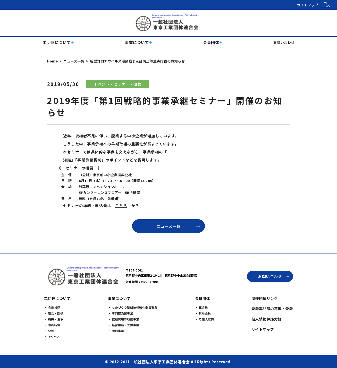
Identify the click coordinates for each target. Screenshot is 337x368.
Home (52, 61)
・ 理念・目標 (53, 313)
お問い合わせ (270, 276)
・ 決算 (49, 331)
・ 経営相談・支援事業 (123, 325)
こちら (121, 205)
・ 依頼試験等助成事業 (123, 319)
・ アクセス (52, 336)
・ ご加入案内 (204, 319)
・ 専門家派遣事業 (120, 313)
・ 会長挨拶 (52, 307)
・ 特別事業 (116, 331)
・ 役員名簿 (52, 325)
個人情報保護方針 (267, 319)
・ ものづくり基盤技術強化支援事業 (133, 307)
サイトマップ (263, 329)
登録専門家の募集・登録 (272, 308)
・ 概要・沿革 (53, 319)
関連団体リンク (265, 298)
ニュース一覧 (73, 61)
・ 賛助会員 (203, 313)
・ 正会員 (201, 307)
